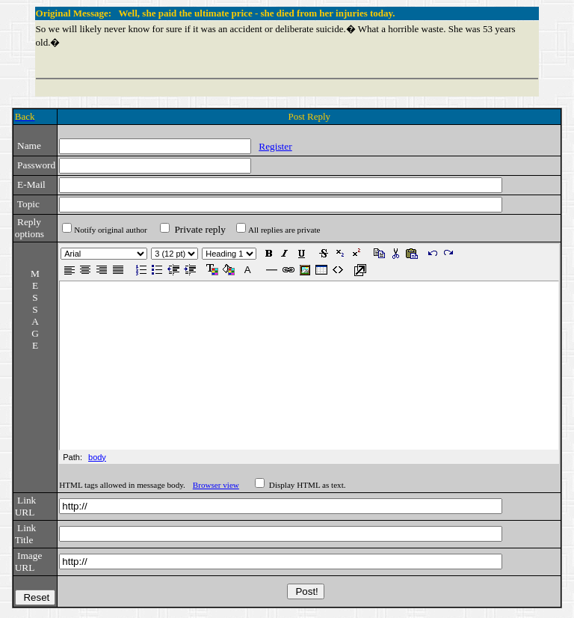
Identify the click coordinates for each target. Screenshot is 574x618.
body (97, 457)
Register (275, 146)
